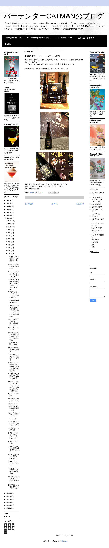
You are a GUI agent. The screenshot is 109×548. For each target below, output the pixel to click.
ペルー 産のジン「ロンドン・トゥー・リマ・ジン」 (13, 415)
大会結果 (95, 242)
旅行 (93, 247)
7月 (9, 236)
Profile (8, 44)
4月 (9, 245)
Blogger (64, 541)
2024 (8, 206)
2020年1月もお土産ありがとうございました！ (13, 259)
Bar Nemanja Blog (64, 38)
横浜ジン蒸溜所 (97, 228)
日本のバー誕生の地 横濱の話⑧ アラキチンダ (13, 449)
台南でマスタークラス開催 (13, 344)
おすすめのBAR (97, 204)
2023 (8, 209)
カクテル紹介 (96, 214)
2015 (8, 505)
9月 (9, 230)
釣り (93, 244)
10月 (10, 227)
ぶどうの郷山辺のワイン (13, 429)
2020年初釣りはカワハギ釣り (13, 399)
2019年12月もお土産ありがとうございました (13, 479)
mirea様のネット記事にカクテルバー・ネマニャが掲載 (13, 376)
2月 (9, 251)
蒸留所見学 (95, 239)
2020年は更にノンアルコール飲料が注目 (13, 456)
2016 (8, 502)
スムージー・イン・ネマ (13, 329)
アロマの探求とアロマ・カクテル (98, 198)
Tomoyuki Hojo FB (13, 38)
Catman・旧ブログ (86, 38)
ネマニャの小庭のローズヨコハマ (13, 266)
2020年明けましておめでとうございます (13, 487)
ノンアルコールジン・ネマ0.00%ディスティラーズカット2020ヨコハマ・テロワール (13, 310)
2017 (8, 499)
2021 (8, 215)
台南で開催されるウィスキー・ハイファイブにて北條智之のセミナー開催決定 (13, 386)
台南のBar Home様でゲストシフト (13, 349)
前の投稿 (80, 204)
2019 (8, 493)
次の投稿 (29, 204)
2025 (8, 203)
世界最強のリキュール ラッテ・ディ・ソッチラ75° (13, 294)
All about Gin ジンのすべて (13, 301)
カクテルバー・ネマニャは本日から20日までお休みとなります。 (13, 366)
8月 (9, 233)
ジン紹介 (95, 216)
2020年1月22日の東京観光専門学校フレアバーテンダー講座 (13, 336)
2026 (8, 200)
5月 (9, 242)
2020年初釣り (12, 403)
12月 (10, 221)
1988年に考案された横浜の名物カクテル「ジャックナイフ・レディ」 (13, 284)
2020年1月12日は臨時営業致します (13, 408)
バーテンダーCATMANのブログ (54, 16)
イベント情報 (96, 202)
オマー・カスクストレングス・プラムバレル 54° (13, 274)
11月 (10, 224)
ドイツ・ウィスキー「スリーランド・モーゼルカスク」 (13, 435)
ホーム (54, 204)
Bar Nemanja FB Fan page (38, 38)
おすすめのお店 (97, 207)
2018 (8, 496)
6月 (9, 239)
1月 (9, 253)
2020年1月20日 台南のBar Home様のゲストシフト (13, 322)
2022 (8, 212)
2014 (8, 508)
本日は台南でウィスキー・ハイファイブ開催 (13, 357)
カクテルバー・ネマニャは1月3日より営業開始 (13, 471)
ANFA (8, 516)
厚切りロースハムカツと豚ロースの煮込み (13, 423)
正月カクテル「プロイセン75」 (13, 463)
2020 (8, 218)
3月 (9, 248)
